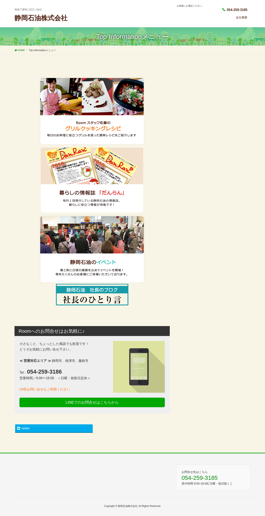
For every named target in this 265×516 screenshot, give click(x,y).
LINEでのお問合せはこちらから (92, 402)
